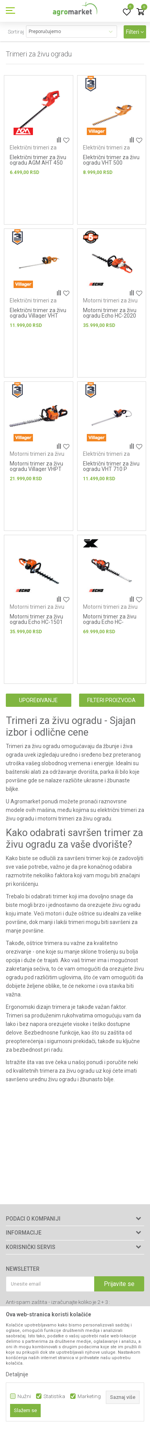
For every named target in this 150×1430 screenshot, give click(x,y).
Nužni (24, 1396)
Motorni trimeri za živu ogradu (110, 303)
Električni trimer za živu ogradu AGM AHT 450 (38, 160)
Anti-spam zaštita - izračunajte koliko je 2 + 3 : (58, 1302)
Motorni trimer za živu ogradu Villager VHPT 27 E (36, 469)
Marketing (89, 1396)
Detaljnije (17, 1374)
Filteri (135, 32)
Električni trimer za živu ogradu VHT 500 (111, 160)
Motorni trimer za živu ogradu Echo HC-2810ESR (109, 622)
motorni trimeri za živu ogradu (73, 818)
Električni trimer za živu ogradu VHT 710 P (111, 466)
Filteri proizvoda (111, 700)
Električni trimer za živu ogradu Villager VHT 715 (38, 315)
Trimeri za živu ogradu (33, 746)
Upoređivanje (38, 700)
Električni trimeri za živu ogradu (33, 150)
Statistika (54, 1396)
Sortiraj (16, 32)
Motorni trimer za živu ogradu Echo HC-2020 (109, 312)
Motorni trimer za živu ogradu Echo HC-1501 (36, 619)
